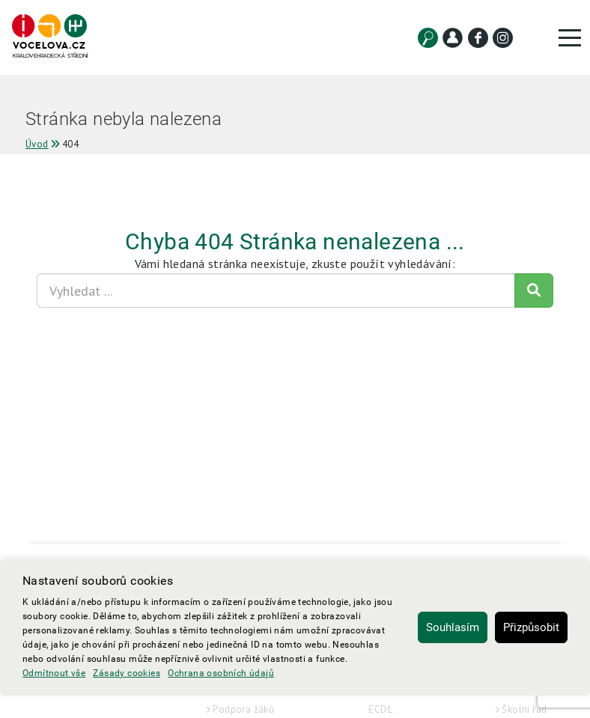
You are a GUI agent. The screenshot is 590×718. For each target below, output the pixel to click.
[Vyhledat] (428, 38)
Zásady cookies (126, 673)
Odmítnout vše (53, 673)
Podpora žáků (243, 709)
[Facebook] (478, 38)
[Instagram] (503, 38)
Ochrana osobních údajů (221, 673)
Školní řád (524, 709)
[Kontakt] (452, 38)
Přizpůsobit (531, 627)
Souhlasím (452, 627)
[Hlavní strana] (49, 37)
